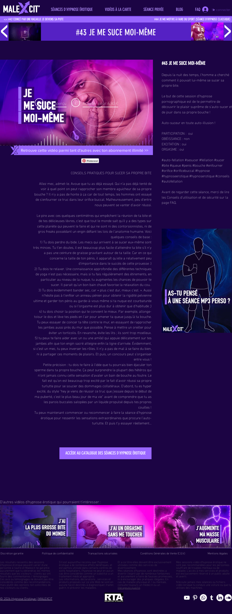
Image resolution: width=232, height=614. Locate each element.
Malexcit (30, 567)
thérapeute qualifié (129, 587)
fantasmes (163, 573)
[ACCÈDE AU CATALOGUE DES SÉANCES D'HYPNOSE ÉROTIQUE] (105, 453)
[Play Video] (51, 102)
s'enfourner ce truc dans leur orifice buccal (72, 199)
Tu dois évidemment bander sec (66, 289)
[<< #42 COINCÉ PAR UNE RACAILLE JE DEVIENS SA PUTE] (33, 19)
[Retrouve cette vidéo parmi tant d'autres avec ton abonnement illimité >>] (84, 150)
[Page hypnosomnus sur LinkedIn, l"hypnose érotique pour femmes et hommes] (219, 597)
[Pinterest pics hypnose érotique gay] (195, 597)
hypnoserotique (202, 175)
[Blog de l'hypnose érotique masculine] (211, 597)
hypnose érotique (12, 564)
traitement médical (70, 575)
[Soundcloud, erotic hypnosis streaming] (228, 597)
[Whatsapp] (203, 597)
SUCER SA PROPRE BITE (133, 172)
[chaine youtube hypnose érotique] (186, 597)
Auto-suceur (171, 122)
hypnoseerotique (176, 175)
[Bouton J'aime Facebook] (112, 160)
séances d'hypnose (134, 570)
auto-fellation (174, 159)
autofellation (173, 181)
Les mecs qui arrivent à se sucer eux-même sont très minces (92, 244)
